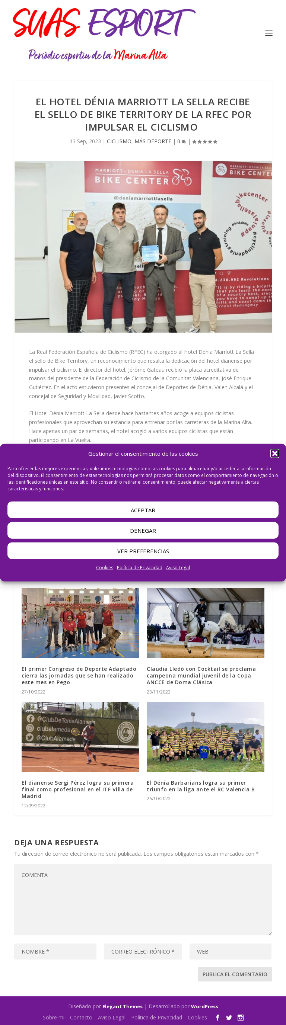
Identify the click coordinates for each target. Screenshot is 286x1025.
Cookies (104, 567)
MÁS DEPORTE (152, 141)
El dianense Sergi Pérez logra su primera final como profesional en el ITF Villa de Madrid (78, 789)
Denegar (143, 530)
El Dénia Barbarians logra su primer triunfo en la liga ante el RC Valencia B (201, 786)
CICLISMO (119, 141)
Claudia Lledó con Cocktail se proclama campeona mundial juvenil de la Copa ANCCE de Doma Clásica (201, 675)
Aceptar (143, 510)
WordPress (204, 1006)
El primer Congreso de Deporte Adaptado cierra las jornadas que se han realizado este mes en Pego (79, 675)
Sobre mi (53, 1017)
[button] (275, 453)
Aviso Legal (178, 567)
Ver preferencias (143, 551)
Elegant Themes (122, 1006)
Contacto (81, 1017)
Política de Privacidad (139, 567)
